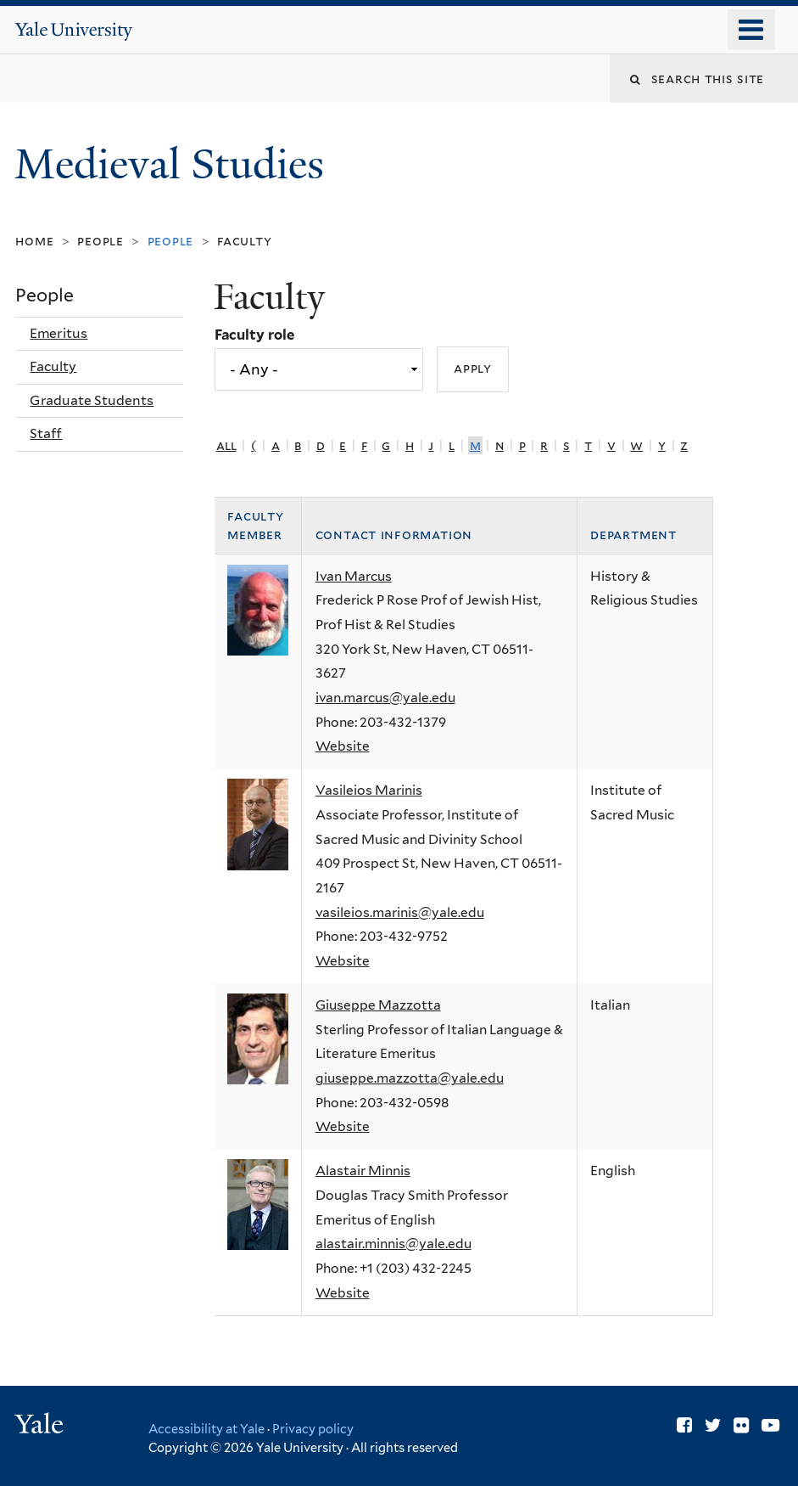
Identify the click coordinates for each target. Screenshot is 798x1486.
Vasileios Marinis (368, 790)
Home (34, 241)
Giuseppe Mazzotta (378, 1005)
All (226, 445)
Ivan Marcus (353, 576)
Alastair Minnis (362, 1170)
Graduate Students (91, 400)
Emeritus (58, 333)
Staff (46, 433)
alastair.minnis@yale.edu (393, 1244)
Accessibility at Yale (206, 1428)
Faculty (244, 241)
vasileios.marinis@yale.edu (399, 912)
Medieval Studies (174, 164)
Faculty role (254, 334)
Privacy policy (313, 1428)
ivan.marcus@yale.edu (385, 698)
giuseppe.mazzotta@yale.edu (409, 1078)
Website (342, 746)
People (100, 241)
